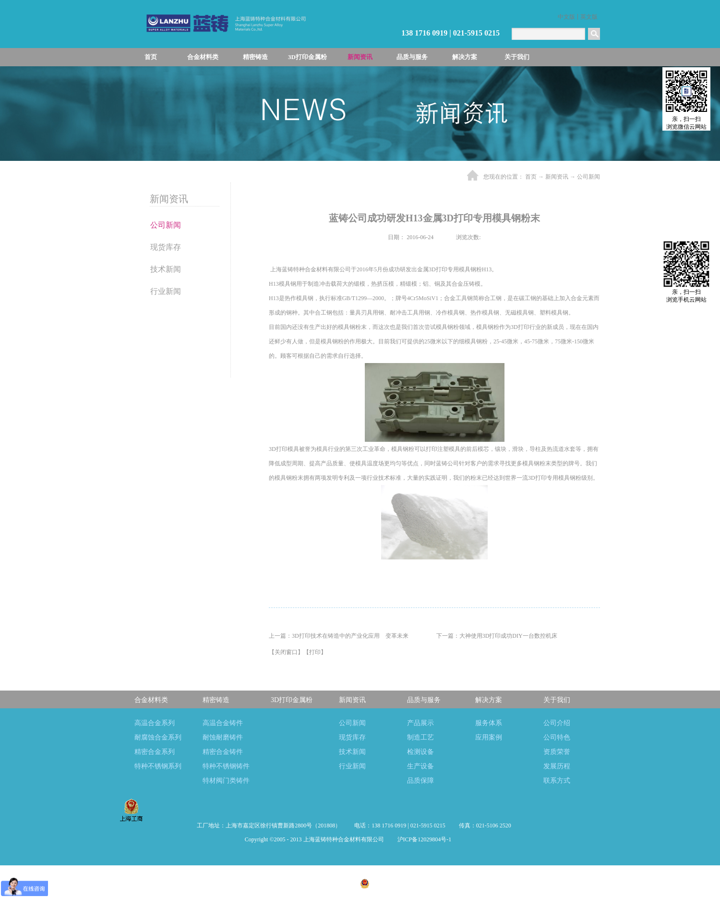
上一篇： (338, 635)
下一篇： (496, 635)
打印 (315, 652)
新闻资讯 (556, 176)
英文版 (589, 16)
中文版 (566, 16)
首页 (150, 57)
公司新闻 (588, 176)
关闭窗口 (286, 652)
